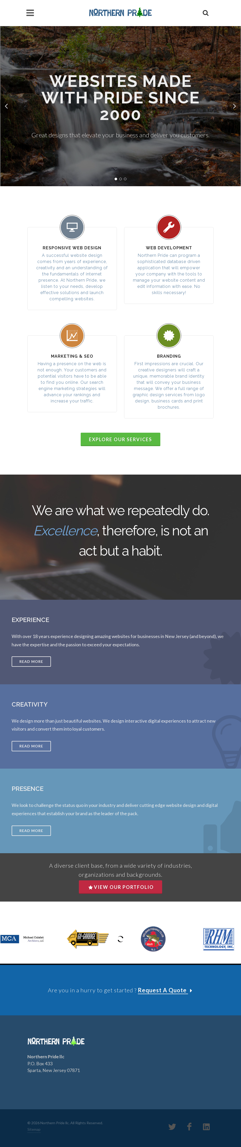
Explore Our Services (120, 439)
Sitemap (34, 1129)
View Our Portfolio (121, 887)
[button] (6, 106)
